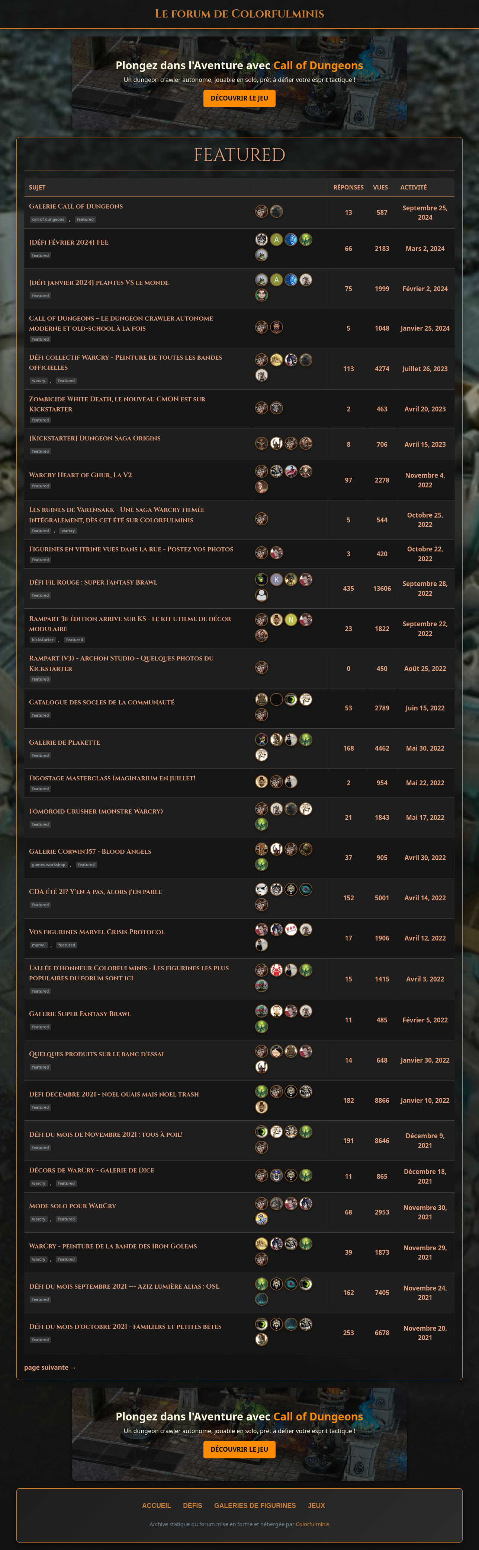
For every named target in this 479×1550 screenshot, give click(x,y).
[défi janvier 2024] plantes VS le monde (99, 283)
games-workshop (48, 864)
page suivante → (50, 1367)
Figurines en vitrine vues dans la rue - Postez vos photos (131, 549)
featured (85, 219)
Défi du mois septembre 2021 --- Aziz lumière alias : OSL (124, 1286)
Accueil (156, 1505)
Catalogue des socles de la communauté (101, 702)
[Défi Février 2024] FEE (69, 242)
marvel (38, 945)
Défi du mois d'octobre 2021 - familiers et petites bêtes (125, 1327)
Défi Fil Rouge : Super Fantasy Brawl (93, 582)
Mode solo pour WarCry (72, 1206)
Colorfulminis (312, 1524)
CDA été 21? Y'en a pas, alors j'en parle (95, 892)
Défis (192, 1505)
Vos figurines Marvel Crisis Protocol (97, 932)
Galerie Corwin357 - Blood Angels (90, 851)
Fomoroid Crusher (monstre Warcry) (96, 811)
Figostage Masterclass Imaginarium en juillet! (112, 778)
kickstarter (42, 639)
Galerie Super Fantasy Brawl (80, 1014)
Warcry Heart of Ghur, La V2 (80, 475)
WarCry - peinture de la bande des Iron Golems (113, 1246)
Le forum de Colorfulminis (239, 14)
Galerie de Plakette (64, 742)
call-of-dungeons (48, 219)
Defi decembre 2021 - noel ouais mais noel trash (114, 1094)
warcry (38, 380)
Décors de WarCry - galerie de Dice (91, 1170)
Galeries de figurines (255, 1505)
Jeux (316, 1505)
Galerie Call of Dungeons (76, 206)
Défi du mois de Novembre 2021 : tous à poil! (106, 1134)
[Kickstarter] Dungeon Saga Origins (95, 438)
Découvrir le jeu (240, 98)
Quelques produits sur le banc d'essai (96, 1054)
